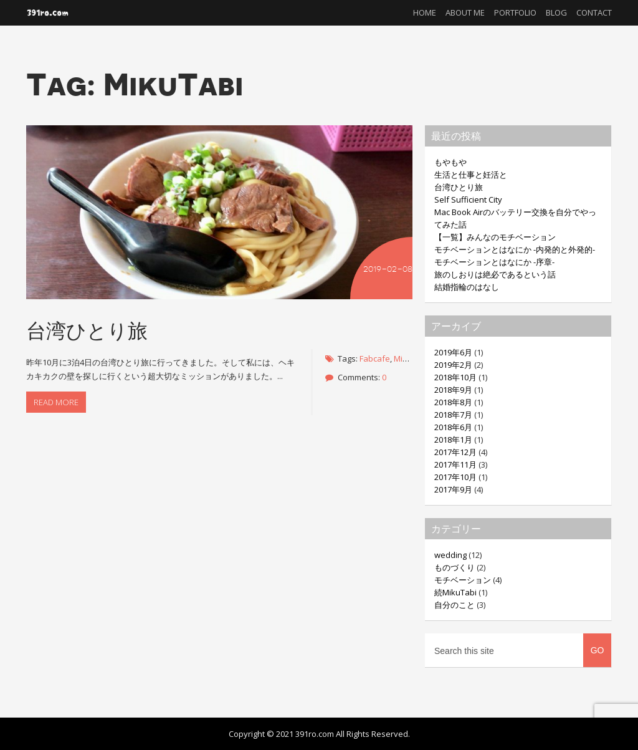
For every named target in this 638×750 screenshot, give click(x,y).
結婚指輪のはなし (466, 286)
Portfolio (515, 12)
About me (465, 12)
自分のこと (454, 604)
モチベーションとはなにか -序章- (494, 261)
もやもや (450, 162)
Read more (56, 402)
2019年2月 (453, 364)
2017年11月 (455, 464)
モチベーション (462, 579)
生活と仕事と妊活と (470, 174)
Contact (594, 12)
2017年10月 (455, 477)
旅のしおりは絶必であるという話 (495, 274)
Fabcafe (374, 358)
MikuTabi (411, 358)
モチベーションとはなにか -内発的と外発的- (514, 249)
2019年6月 (453, 352)
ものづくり (454, 567)
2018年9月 (453, 389)
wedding (450, 554)
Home (424, 12)
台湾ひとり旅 (87, 330)
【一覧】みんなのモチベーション (495, 237)
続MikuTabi (455, 592)
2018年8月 (453, 402)
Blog (556, 12)
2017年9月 (453, 489)
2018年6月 (453, 427)
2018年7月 (453, 414)
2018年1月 (453, 439)
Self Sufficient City (468, 199)
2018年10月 (455, 377)
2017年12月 (455, 452)
